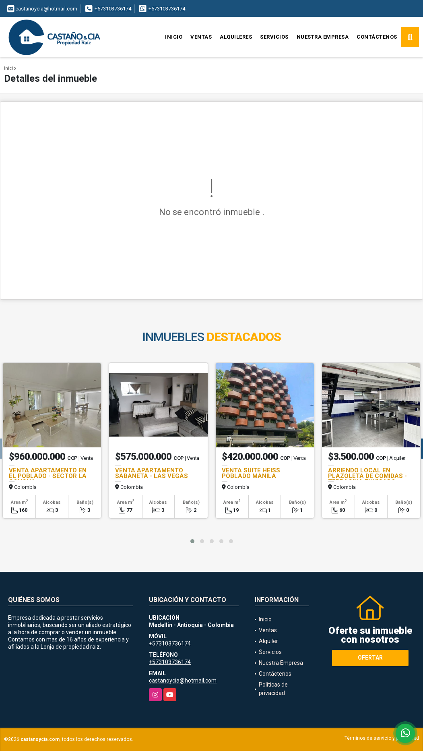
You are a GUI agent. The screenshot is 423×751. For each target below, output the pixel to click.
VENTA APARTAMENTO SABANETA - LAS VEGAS (151, 473)
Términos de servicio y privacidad (382, 738)
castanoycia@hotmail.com (183, 680)
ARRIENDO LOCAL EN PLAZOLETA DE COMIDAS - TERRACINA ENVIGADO (367, 476)
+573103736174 (113, 9)
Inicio (173, 37)
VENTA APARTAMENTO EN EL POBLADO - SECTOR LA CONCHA (48, 476)
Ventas (201, 37)
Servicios (274, 37)
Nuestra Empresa (323, 37)
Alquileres (236, 37)
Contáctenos (377, 37)
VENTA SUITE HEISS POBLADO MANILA (251, 473)
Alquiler (268, 641)
